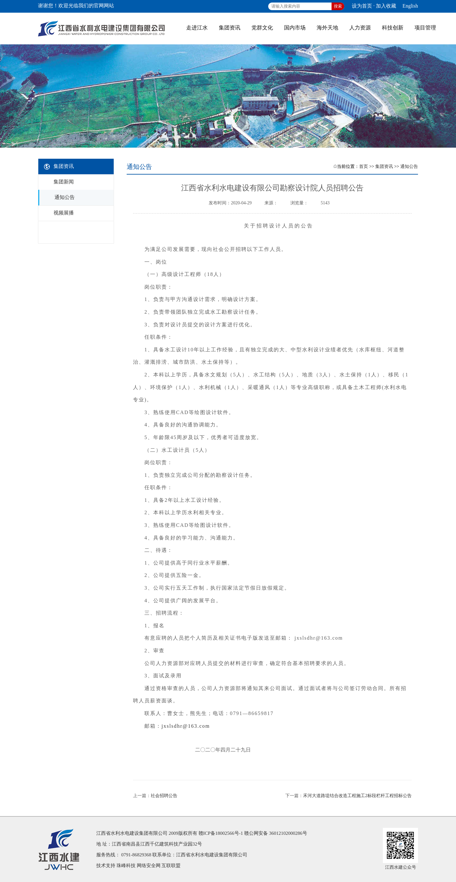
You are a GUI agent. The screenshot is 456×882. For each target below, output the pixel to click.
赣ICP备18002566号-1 (221, 833)
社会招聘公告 (164, 795)
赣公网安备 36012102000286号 (275, 833)
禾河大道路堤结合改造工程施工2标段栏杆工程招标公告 (357, 795)
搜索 (338, 6)
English (410, 6)
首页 (363, 166)
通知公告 (409, 166)
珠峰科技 (126, 865)
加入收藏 (386, 6)
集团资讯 (384, 166)
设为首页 (362, 6)
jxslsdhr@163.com (186, 726)
